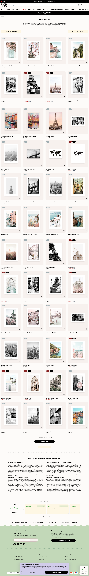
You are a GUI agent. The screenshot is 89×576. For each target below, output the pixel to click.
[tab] (81, 5)
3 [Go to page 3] (45, 447)
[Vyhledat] (78, 5)
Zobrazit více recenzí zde (44, 516)
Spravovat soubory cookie (70, 559)
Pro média (41, 557)
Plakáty (6, 15)
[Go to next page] (50, 447)
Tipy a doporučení (17, 554)
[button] (84, 570)
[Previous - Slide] (23, 509)
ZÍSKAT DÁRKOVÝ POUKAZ (63, 540)
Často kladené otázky (69, 557)
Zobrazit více (44, 441)
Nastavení (32, 572)
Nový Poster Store (43, 556)
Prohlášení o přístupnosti (44, 561)
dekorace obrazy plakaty (19, 559)
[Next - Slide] (81, 509)
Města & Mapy (12, 15)
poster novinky (17, 557)
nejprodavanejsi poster (18, 556)
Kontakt (66, 556)
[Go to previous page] (39, 447)
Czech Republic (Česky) (14, 572)
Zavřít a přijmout (56, 572)
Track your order (68, 554)
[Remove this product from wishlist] (19, 62)
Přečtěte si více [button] (44, 27)
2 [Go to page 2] (43, 447)
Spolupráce (41, 559)
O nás (40, 554)
